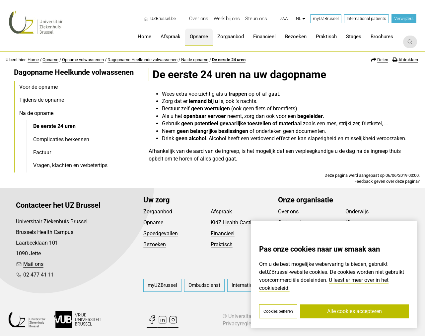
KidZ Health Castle (232, 222)
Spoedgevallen (160, 233)
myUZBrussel (326, 18)
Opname (50, 59)
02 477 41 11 (38, 275)
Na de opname (194, 59)
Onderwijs (357, 211)
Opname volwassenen (83, 59)
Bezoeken (154, 244)
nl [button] (300, 18)
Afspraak (221, 211)
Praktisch (222, 244)
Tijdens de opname (41, 100)
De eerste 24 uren (229, 59)
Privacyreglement (243, 323)
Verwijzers (404, 18)
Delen (382, 59)
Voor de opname (38, 87)
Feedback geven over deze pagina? (387, 181)
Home (33, 59)
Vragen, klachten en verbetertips (70, 165)
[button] (284, 19)
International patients (366, 18)
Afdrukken (408, 59)
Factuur (42, 152)
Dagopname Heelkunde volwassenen (142, 59)
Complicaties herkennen (61, 139)
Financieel (223, 233)
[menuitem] (198, 19)
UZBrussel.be (160, 18)
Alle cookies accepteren (354, 311)
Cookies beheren (278, 311)
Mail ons (33, 264)
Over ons (288, 211)
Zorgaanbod (157, 211)
